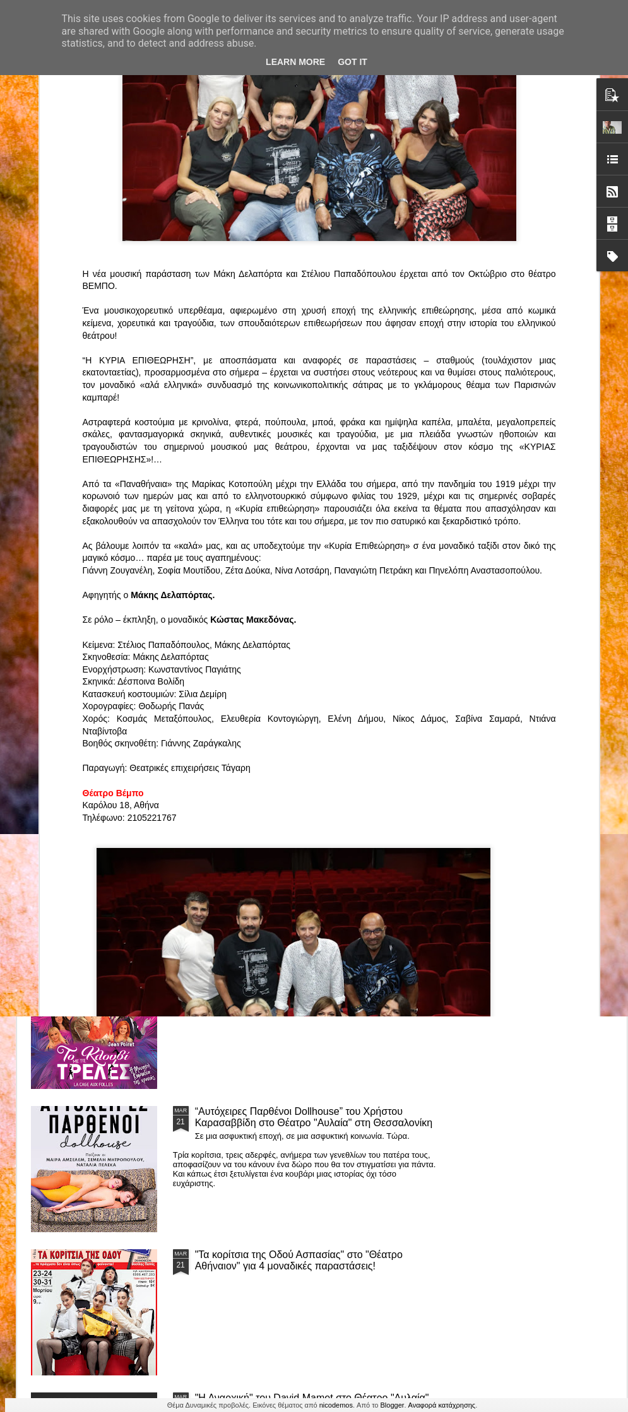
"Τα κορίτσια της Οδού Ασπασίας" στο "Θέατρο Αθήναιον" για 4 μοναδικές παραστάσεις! (299, 1260)
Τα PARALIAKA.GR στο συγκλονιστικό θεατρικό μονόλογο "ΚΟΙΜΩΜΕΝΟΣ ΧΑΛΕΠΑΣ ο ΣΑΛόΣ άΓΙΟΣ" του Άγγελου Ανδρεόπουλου (301, 693)
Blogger (393, 1405)
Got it (352, 62)
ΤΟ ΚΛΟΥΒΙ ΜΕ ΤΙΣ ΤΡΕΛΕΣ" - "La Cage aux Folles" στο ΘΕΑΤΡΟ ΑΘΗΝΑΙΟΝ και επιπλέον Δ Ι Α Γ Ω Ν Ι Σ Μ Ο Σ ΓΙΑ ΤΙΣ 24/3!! (315, 979)
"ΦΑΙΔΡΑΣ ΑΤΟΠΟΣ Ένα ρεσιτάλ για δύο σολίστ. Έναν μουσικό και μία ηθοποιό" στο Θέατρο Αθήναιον (251, 598)
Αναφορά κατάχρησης (442, 1405)
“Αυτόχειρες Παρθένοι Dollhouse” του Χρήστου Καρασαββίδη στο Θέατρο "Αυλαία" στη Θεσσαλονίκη (314, 1117)
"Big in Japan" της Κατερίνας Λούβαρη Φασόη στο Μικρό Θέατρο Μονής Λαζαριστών (544, 598)
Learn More (295, 62)
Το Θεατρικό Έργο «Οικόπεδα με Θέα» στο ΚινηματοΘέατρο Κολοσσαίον (99, 592)
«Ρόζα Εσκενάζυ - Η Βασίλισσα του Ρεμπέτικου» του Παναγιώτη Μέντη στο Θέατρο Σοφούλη (400, 598)
